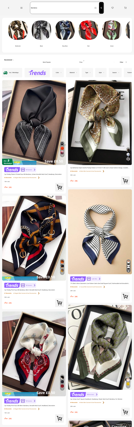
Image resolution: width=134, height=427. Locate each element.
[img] (34, 162)
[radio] (17, 35)
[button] (61, 8)
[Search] (101, 8)
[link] (20, 169)
